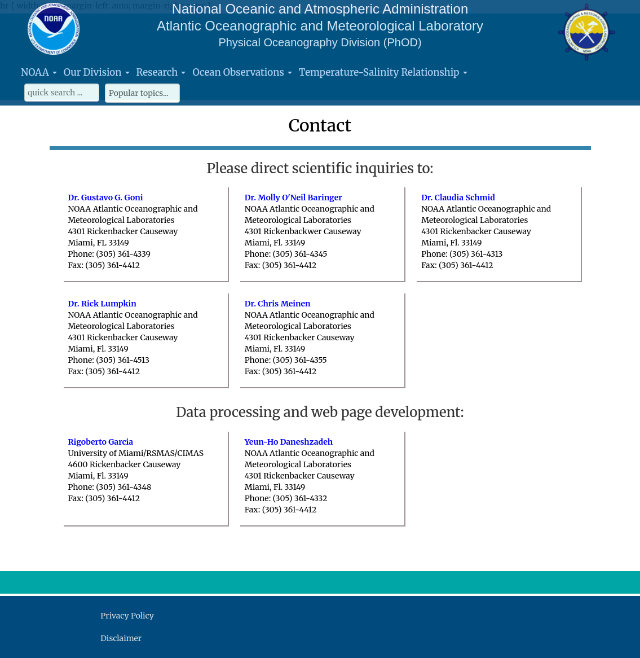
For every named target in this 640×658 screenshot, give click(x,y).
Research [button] (161, 72)
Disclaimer (121, 638)
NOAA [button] (39, 72)
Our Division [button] (97, 72)
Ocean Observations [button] (242, 72)
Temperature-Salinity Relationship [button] (383, 72)
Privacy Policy (126, 616)
